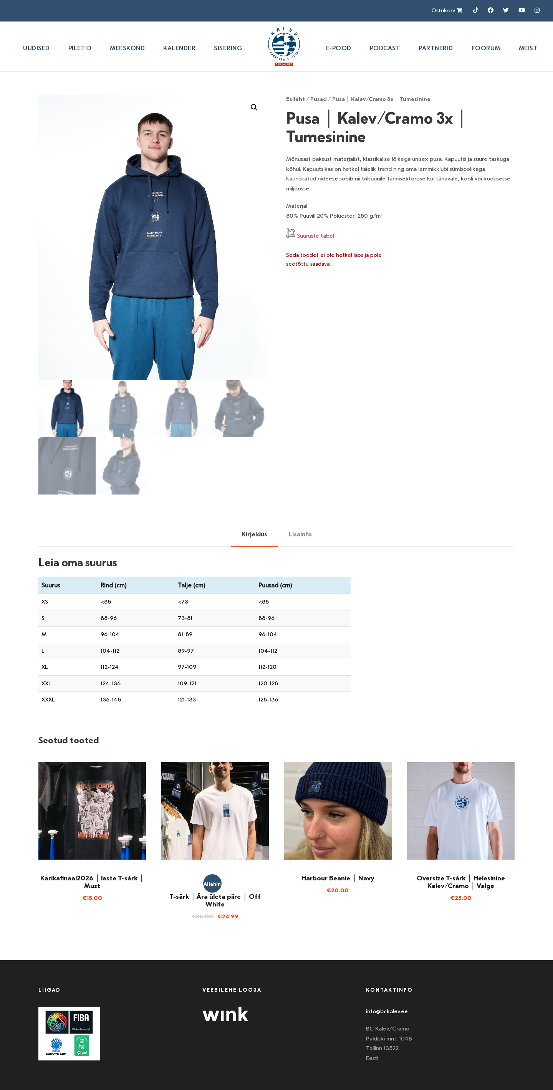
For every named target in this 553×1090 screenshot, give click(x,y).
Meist (528, 48)
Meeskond (127, 48)
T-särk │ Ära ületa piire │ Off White (214, 900)
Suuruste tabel (315, 235)
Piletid (80, 48)
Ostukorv (446, 10)
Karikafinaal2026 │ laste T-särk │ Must (92, 882)
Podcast (385, 48)
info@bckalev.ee (387, 1011)
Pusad (318, 99)
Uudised (36, 48)
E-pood (338, 48)
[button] (254, 107)
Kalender (179, 48)
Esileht (295, 99)
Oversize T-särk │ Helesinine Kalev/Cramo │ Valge (461, 882)
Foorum (486, 48)
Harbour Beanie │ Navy (337, 878)
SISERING (228, 48)
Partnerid (436, 48)
